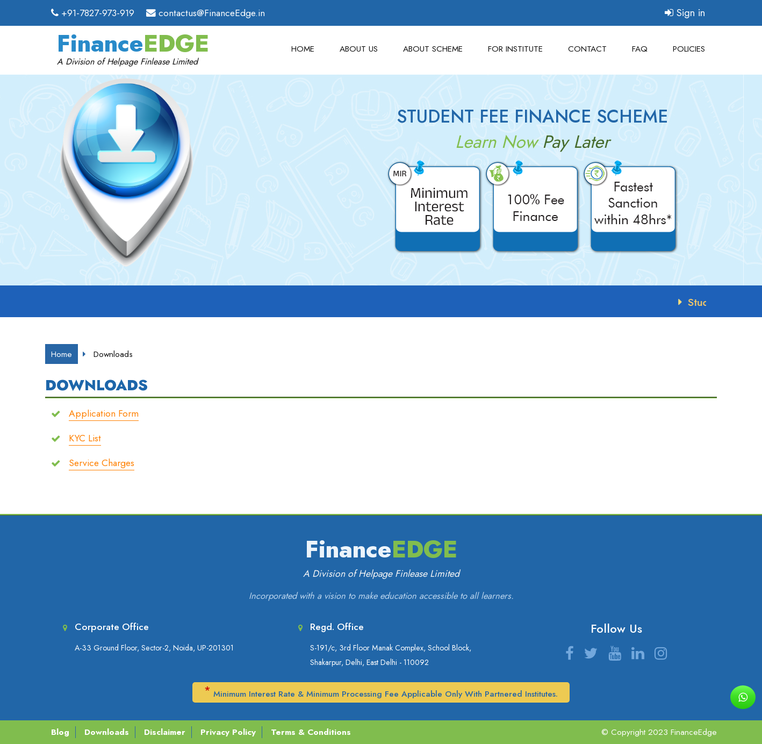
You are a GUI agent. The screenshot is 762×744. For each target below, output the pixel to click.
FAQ (640, 49)
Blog (60, 732)
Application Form (104, 413)
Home (302, 49)
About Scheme (433, 49)
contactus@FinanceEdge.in (212, 13)
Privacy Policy (228, 732)
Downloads (106, 732)
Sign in (685, 12)
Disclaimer (164, 732)
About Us (359, 49)
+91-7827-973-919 (97, 13)
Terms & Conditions (311, 732)
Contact (587, 49)
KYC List (85, 438)
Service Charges (101, 463)
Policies (689, 49)
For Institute (515, 49)
